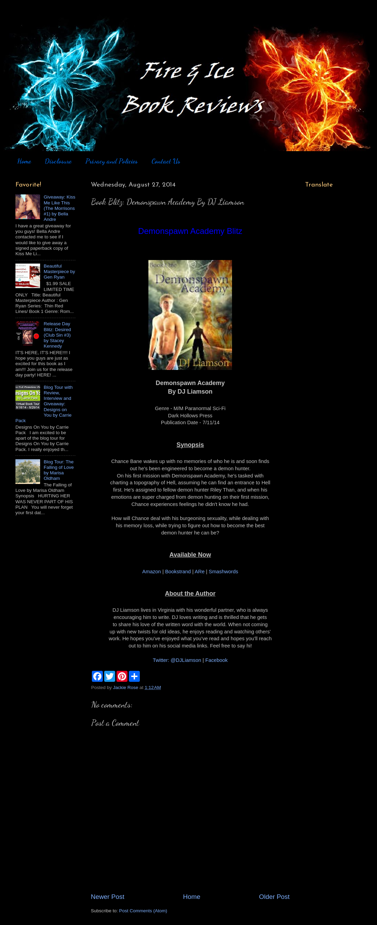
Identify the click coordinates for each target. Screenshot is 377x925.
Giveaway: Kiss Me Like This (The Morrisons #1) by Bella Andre (59, 208)
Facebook (216, 660)
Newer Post (107, 896)
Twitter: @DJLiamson (177, 660)
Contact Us (165, 161)
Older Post (274, 896)
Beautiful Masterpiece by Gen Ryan (59, 271)
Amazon (151, 571)
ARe (200, 571)
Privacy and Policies (111, 161)
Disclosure (58, 161)
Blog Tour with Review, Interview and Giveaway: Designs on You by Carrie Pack (44, 404)
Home (24, 161)
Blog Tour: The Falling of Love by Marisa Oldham (59, 470)
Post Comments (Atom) (143, 910)
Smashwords (223, 571)
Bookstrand (178, 571)
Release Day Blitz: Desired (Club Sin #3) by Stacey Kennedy (57, 335)
